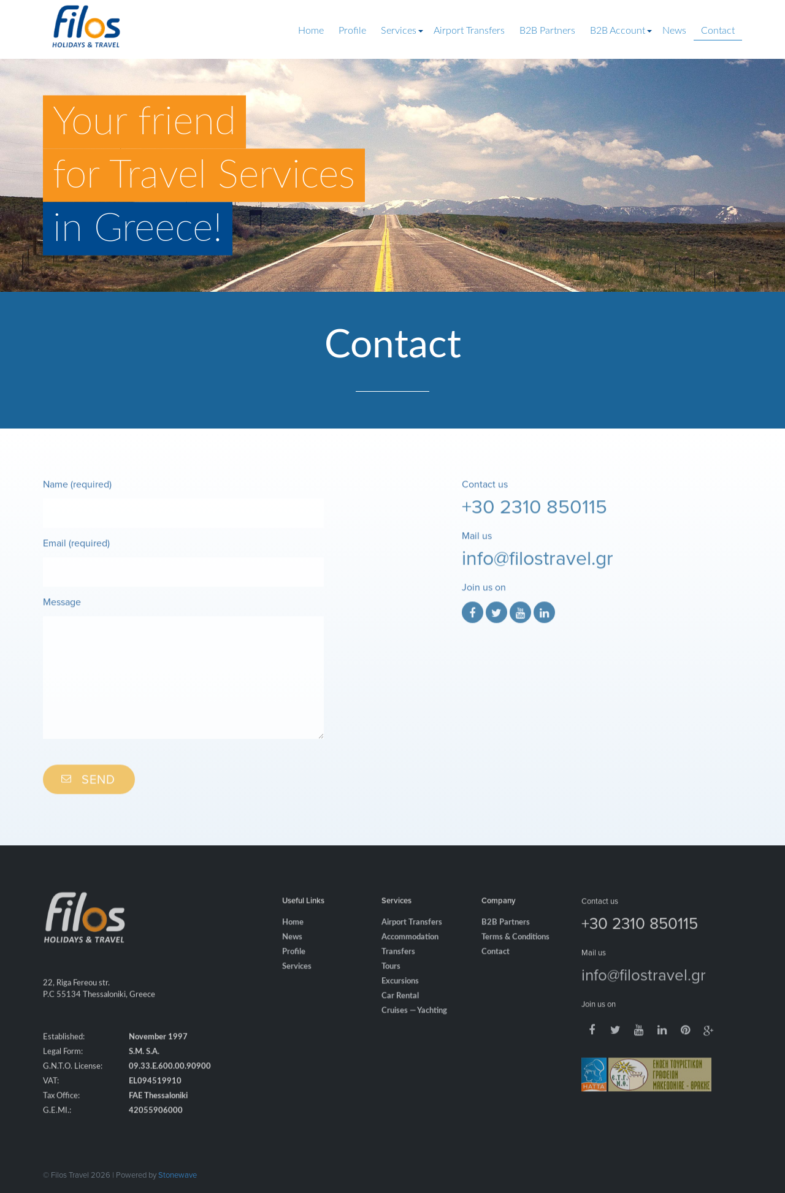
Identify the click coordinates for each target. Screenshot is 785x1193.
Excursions (400, 993)
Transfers (398, 964)
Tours (390, 979)
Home (311, 31)
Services (398, 31)
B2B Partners (547, 31)
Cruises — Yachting (414, 1023)
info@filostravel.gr (537, 569)
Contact (718, 31)
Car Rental (400, 1008)
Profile (352, 31)
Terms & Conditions (515, 949)
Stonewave (177, 1174)
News (674, 31)
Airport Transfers (469, 31)
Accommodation (409, 949)
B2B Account (617, 31)
